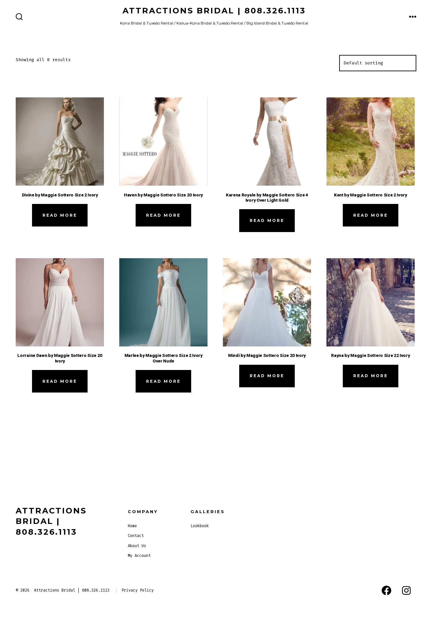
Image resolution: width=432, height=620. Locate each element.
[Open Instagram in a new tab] (406, 590)
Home (132, 525)
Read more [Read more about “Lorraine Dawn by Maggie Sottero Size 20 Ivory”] (59, 381)
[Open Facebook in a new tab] (386, 590)
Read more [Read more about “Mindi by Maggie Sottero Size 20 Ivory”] (267, 375)
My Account (139, 555)
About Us (137, 545)
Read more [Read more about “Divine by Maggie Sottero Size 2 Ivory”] (59, 215)
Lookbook (200, 525)
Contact (136, 535)
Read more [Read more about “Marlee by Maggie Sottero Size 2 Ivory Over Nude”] (163, 381)
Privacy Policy (138, 590)
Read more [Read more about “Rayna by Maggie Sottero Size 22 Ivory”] (370, 375)
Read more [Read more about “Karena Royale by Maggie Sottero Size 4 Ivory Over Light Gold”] (267, 220)
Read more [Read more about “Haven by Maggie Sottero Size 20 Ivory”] (163, 215)
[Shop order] (377, 63)
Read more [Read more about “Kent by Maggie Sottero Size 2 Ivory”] (370, 215)
